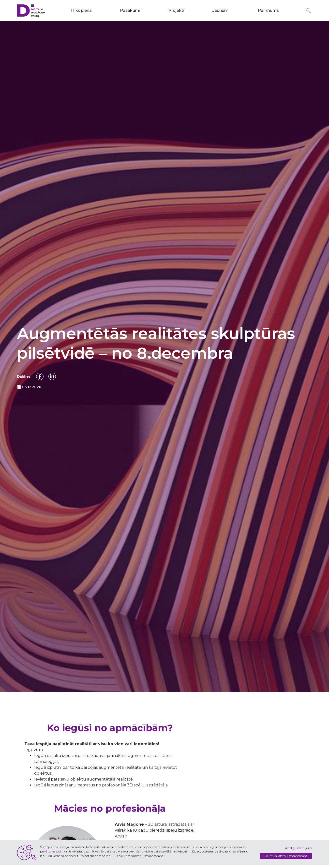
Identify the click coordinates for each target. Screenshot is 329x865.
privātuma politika (53, 851)
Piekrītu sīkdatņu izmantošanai (285, 856)
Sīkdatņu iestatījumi (298, 848)
